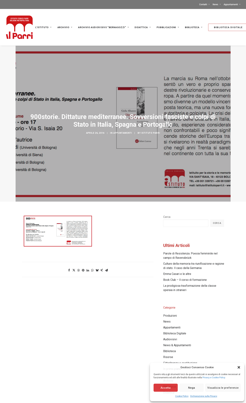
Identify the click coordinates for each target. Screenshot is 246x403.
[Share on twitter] (74, 247)
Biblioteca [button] (193, 27)
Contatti (204, 4)
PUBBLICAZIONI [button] (168, 27)
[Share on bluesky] (97, 247)
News (216, 4)
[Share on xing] (102, 247)
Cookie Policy (181, 396)
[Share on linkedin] (88, 247)
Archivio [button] (64, 27)
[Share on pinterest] (83, 247)
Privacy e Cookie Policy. (214, 377)
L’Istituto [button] (43, 27)
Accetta (166, 387)
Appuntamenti (232, 4)
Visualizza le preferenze (223, 387)
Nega (191, 387)
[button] (239, 367)
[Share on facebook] (69, 247)
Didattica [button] (143, 27)
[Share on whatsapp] (92, 247)
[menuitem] (205, 4)
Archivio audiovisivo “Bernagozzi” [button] (103, 27)
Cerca (166, 194)
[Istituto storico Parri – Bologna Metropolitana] (19, 27)
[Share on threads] (78, 247)
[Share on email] (106, 247)
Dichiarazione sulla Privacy (203, 396)
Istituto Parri (150, 121)
